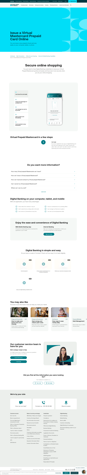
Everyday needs (24, 5)
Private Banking (25, 1)
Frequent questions (48, 415)
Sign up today (47, 232)
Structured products (31, 425)
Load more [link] (43, 191)
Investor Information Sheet (33, 443)
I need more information (64, 5)
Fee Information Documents (33, 420)
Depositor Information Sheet (33, 441)
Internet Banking (63, 415)
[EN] (66, 1)
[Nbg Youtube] (72, 469)
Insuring (46, 5)
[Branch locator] (66, 404)
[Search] (70, 5)
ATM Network (13, 442)
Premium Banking (18, 1)
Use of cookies (47, 469)
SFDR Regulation (47, 455)
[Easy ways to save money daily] (60, 312)
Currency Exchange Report (33, 418)
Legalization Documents (49, 432)
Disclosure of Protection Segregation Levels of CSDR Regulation (50, 452)
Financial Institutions (48, 439)
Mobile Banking (63, 418)
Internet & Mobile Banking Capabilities (46, 56)
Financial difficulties (77, 319)
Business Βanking (47, 428)
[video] (24, 264)
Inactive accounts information (33, 438)
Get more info (13, 415)
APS (11, 440)
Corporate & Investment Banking (43, 1)
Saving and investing (39, 5)
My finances (55, 319)
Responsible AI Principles (49, 461)
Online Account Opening (31, 56)
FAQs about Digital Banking (50, 425)
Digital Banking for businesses (66, 425)
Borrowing (31, 5)
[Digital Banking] (72, 1)
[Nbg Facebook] (66, 469)
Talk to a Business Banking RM (17, 435)
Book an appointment (15, 418)
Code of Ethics (30, 436)
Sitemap (52, 469)
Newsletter (29, 427)
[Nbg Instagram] (70, 469)
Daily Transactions (20, 56)
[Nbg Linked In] (74, 469)
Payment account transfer (33, 422)
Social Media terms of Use (49, 447)
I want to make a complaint (16, 430)
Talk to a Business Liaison (15, 428)
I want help (18, 361)
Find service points (14, 432)
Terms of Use (35, 469)
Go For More (55, 1)
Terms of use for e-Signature (50, 441)
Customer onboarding (65, 422)
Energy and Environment (17, 319)
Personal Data (41, 469)
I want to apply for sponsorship (17, 437)
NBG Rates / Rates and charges (34, 415)
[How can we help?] (21, 404)
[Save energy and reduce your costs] (39, 312)
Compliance (46, 418)
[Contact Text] (43, 404)
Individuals (12, 1)
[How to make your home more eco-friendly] (19, 312)
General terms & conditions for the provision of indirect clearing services (51, 422)
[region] (43, 473)
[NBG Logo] (14, 5)
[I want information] (18, 357)
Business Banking (33, 1)
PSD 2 (28, 430)
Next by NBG (63, 420)
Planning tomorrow (54, 5)
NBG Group (60, 1)
